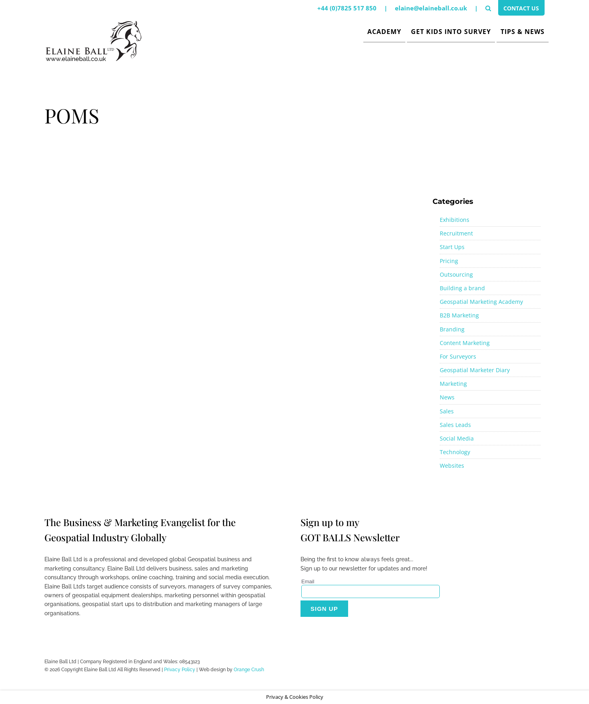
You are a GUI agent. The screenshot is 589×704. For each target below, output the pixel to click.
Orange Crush (249, 669)
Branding (452, 329)
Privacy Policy (179, 669)
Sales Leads (455, 425)
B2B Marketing (459, 315)
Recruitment (456, 233)
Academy (384, 31)
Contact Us (520, 9)
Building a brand (462, 288)
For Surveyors (458, 356)
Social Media (457, 438)
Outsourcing (456, 274)
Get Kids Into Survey (451, 31)
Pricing (449, 261)
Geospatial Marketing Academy (481, 301)
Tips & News (523, 31)
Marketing (453, 383)
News (447, 397)
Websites (452, 465)
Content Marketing (465, 343)
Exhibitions (454, 219)
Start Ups (452, 247)
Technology (455, 452)
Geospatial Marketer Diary (475, 370)
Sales (447, 411)
